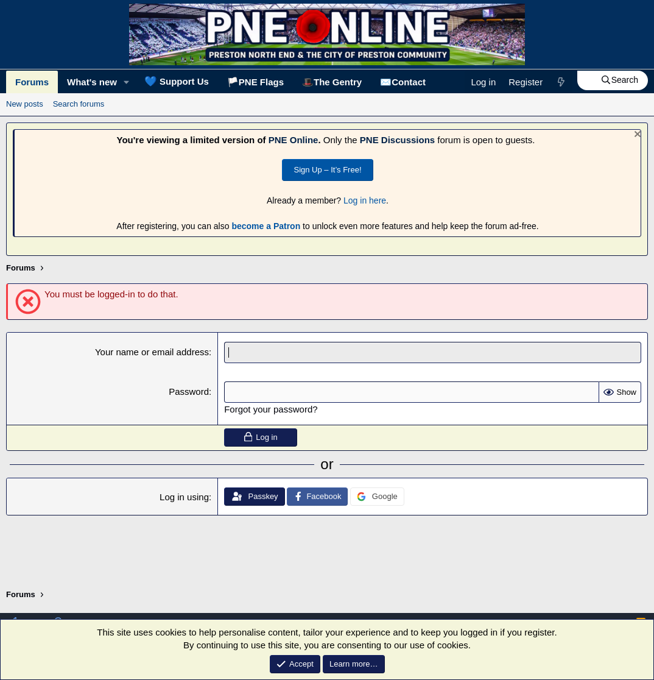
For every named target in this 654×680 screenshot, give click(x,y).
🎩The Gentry (332, 82)
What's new (92, 82)
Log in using (184, 497)
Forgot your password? (270, 409)
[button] (126, 82)
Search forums (79, 103)
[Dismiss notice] (636, 135)
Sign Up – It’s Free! (327, 169)
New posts (24, 103)
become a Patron (265, 226)
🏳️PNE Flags (255, 82)
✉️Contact (403, 82)
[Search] (612, 80)
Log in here (364, 200)
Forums (32, 82)
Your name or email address (152, 352)
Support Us (176, 81)
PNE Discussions (397, 140)
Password (189, 391)
